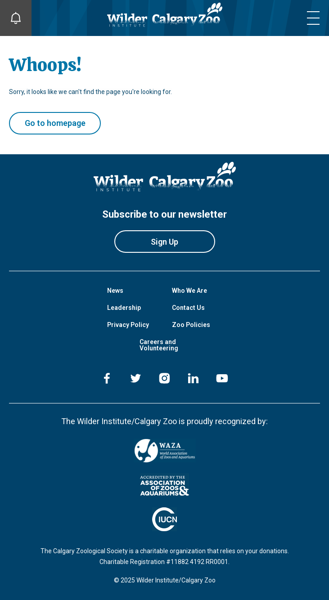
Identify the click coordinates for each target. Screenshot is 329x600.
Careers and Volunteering (159, 345)
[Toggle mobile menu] (313, 18)
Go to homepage (55, 123)
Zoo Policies (191, 324)
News (115, 290)
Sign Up (164, 241)
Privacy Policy (128, 324)
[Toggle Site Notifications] (16, 18)
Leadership (124, 307)
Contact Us (188, 307)
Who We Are (189, 290)
